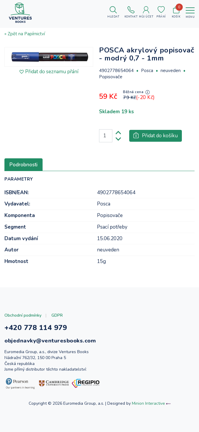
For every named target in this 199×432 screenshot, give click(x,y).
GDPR (57, 315)
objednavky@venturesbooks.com (50, 341)
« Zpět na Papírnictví (24, 34)
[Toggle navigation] (190, 12)
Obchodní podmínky (22, 315)
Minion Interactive (148, 403)
